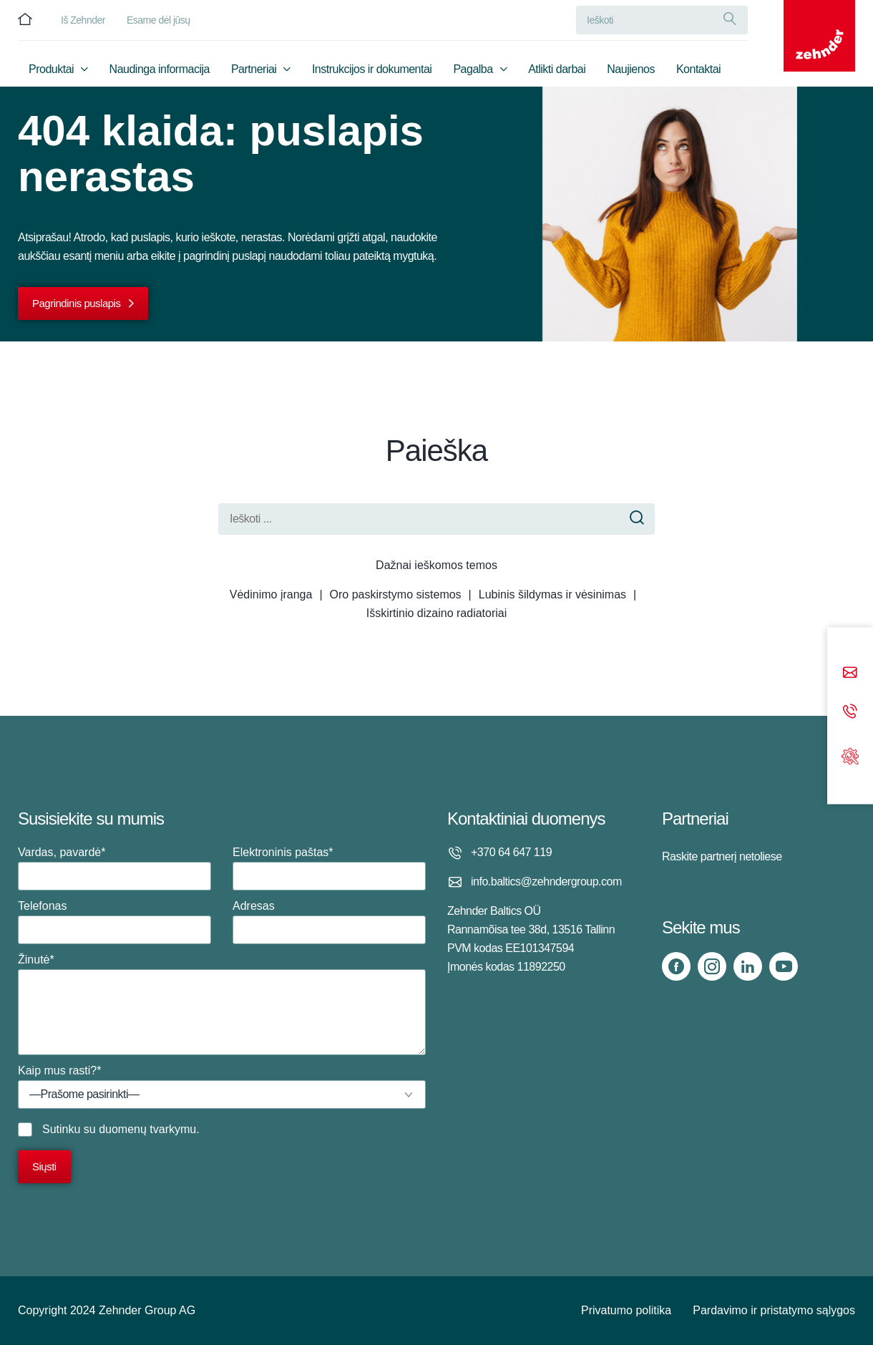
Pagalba (472, 69)
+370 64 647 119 (511, 852)
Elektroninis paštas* (329, 868)
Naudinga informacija (159, 69)
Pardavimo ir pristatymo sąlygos (774, 1310)
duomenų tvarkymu (147, 1129)
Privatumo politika (626, 1310)
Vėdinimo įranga (271, 594)
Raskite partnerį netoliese (722, 856)
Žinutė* (222, 1004)
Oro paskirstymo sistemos (396, 594)
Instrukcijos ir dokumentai (372, 69)
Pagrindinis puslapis (76, 303)
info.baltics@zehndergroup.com (546, 881)
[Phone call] (850, 712)
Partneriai (253, 69)
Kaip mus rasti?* (222, 1086)
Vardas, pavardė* (114, 868)
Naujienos (631, 69)
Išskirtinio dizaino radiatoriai (436, 613)
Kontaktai (698, 69)
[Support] (850, 755)
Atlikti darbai (556, 69)
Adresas (329, 922)
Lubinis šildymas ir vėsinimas (552, 594)
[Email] (850, 674)
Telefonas (114, 922)
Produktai (51, 69)
